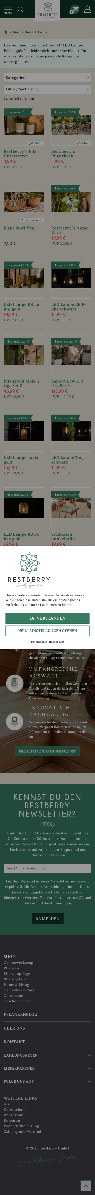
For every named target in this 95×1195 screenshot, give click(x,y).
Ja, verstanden (47, 618)
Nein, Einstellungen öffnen (47, 631)
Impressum (56, 641)
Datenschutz (39, 641)
